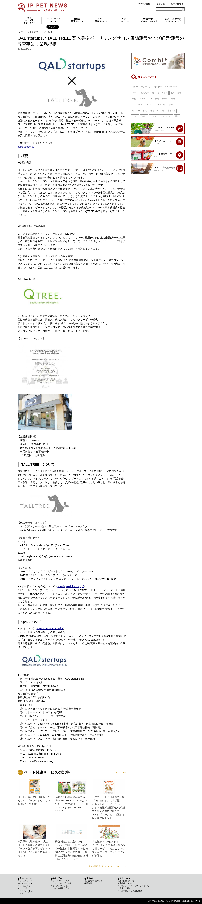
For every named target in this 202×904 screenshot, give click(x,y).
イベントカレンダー (26, 883)
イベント (149, 105)
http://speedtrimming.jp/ (70, 586)
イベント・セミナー (125, 20)
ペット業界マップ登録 (60, 886)
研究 (152, 111)
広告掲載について (125, 883)
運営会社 (161, 4)
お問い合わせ (177, 4)
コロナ (135, 87)
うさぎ (165, 93)
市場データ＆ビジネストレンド (149, 20)
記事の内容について (126, 881)
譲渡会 (144, 116)
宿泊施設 (172, 111)
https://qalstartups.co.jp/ (50, 628)
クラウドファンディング (161, 116)
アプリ (142, 99)
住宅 (145, 111)
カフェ (135, 116)
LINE (150, 99)
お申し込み (57, 878)
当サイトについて (27, 878)
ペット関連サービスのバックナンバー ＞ (107, 866)
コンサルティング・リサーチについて (133, 886)
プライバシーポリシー (27, 891)
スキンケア (137, 105)
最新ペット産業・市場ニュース (29, 20)
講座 (171, 105)
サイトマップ (23, 893)
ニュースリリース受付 (60, 881)
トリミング (161, 105)
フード (135, 93)
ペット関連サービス (101, 20)
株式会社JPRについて (93, 881)
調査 (177, 116)
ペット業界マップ (25, 886)
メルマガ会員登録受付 (60, 888)
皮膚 (157, 99)
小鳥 (172, 93)
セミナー (158, 87)
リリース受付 (144, 4)
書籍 (179, 93)
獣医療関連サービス (77, 20)
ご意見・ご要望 (124, 888)
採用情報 (88, 883)
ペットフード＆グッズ (53, 20)
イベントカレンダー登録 (61, 883)
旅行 (134, 99)
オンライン (146, 87)
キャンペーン (171, 87)
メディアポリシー (25, 888)
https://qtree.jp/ (26, 146)
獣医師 (165, 99)
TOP (20, 32)
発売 (173, 99)
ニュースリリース (25, 881)
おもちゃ (145, 93)
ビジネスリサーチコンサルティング (173, 20)
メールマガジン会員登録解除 (130, 891)
